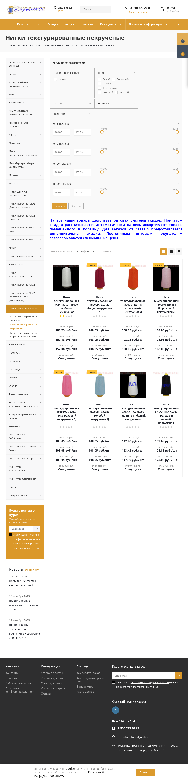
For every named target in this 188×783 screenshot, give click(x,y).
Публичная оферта (18, 683)
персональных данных (26, 548)
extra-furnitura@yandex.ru (134, 737)
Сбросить (76, 206)
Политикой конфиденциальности (150, 682)
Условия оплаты (52, 673)
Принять (145, 772)
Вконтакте (115, 710)
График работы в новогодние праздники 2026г (24, 605)
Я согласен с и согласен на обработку (26, 541)
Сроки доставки (51, 683)
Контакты (12, 673)
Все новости (32, 570)
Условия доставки (53, 678)
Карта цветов (85, 691)
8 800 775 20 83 (140, 8)
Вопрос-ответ (86, 686)
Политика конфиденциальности (20, 689)
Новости (11, 678)
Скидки (46, 693)
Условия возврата (53, 688)
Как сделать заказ (88, 673)
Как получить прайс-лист (90, 679)
